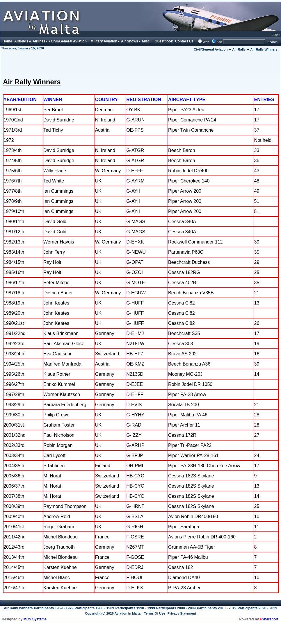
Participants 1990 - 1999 (135, 608)
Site (219, 42)
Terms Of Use (154, 613)
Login (276, 34)
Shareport (269, 619)
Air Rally (239, 49)
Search (272, 42)
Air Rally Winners (264, 49)
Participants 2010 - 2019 (216, 608)
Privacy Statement (182, 613)
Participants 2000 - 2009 (176, 608)
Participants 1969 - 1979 (53, 608)
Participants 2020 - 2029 (257, 608)
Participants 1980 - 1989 (94, 608)
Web (206, 42)
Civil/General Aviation (210, 49)
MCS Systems (35, 619)
